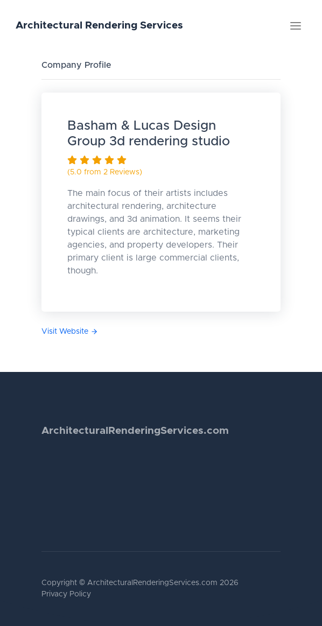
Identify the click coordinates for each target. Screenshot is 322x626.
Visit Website (69, 331)
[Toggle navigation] (295, 26)
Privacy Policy (66, 594)
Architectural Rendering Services (99, 25)
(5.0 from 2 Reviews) (104, 172)
